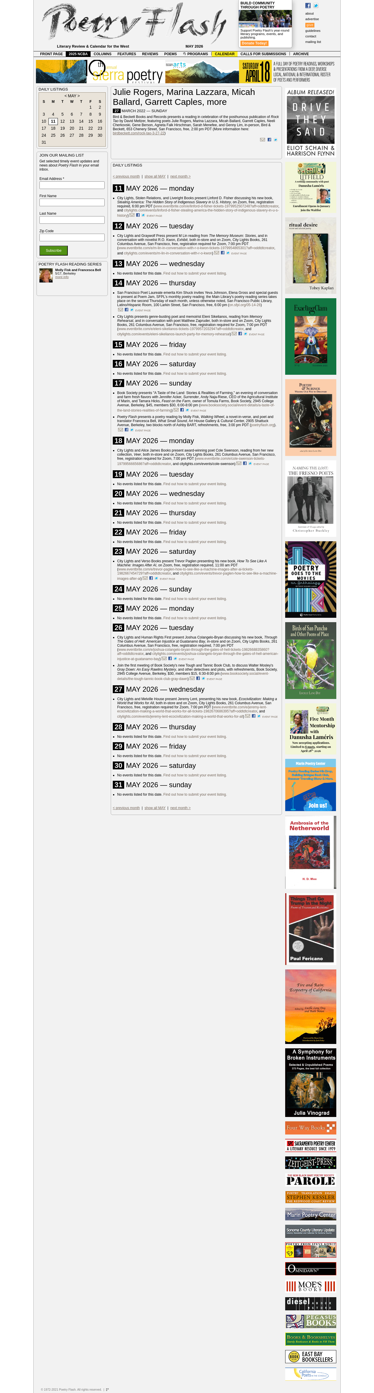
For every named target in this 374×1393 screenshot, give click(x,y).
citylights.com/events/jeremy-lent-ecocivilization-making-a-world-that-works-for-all (180, 716)
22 (90, 128)
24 (43, 135)
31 (43, 142)
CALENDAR (225, 54)
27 (72, 135)
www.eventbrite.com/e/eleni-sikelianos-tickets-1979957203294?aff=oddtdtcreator (180, 329)
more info (62, 277)
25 (53, 135)
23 (100, 128)
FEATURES (126, 54)
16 (100, 121)
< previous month (126, 176)
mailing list (313, 42)
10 (43, 121)
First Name (48, 196)
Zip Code (46, 231)
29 (90, 135)
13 (72, 121)
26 (62, 135)
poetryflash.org (262, 425)
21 (81, 128)
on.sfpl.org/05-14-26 (245, 305)
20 (72, 128)
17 (43, 128)
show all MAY (155, 176)
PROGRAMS (195, 54)
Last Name (47, 213)
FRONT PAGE (51, 54)
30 (100, 135)
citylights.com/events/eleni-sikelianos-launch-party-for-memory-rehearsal (173, 334)
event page (154, 215)
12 (62, 121)
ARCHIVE (301, 54)
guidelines (313, 30)
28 (81, 135)
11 (53, 121)
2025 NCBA (78, 54)
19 (62, 128)
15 (90, 121)
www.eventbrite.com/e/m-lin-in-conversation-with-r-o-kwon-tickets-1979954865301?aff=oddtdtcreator (196, 248)
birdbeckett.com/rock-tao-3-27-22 (139, 133)
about (309, 13)
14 (81, 121)
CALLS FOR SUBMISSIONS (263, 54)
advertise (312, 19)
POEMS (170, 54)
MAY (72, 95)
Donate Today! (254, 43)
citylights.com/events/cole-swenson (207, 464)
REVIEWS (150, 54)
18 (53, 128)
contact (310, 36)
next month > (180, 176)
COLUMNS (103, 54)
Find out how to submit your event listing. (195, 273)
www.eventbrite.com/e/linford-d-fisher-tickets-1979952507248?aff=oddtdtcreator (216, 206)
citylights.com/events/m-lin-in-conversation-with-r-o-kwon (168, 253)
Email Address (51, 179)
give (310, 25)
